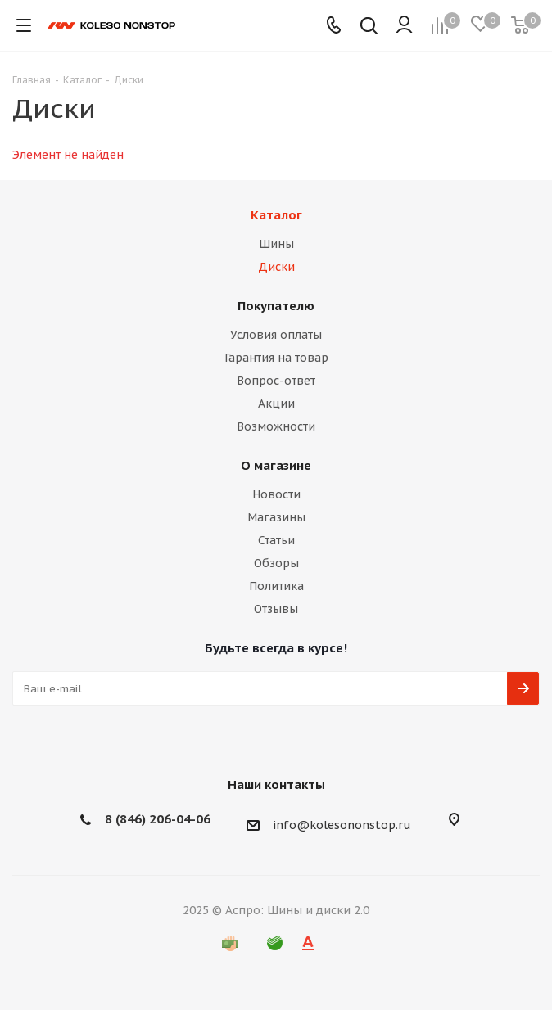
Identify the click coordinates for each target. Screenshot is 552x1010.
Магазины (276, 517)
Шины (276, 244)
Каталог (276, 215)
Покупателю (276, 305)
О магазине (276, 465)
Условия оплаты (276, 334)
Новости (276, 494)
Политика (276, 586)
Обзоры (276, 563)
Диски (276, 266)
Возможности (276, 426)
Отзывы (276, 609)
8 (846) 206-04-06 (157, 819)
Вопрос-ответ (276, 380)
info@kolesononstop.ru (342, 825)
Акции (276, 403)
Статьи (276, 540)
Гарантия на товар (276, 357)
